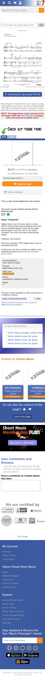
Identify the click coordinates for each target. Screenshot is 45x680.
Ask (41, 25)
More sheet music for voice (23, 336)
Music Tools (8, 604)
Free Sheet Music (11, 619)
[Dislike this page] (30, 409)
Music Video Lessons (13, 611)
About (5, 572)
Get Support (8, 559)
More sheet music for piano (23, 343)
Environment (8, 587)
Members (32, 169)
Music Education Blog (13, 615)
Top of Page (22, 537)
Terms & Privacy (10, 583)
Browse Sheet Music (12, 600)
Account (6, 551)
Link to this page (22, 416)
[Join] (40, 640)
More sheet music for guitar (23, 339)
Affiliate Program (10, 576)
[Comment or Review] (20, 485)
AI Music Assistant (31, 252)
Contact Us (8, 579)
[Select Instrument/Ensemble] (18, 299)
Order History (9, 555)
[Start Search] (41, 10)
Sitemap (6, 622)
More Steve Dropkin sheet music (26, 332)
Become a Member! (22, 442)
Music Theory (9, 607)
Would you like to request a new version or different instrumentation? (19, 304)
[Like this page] (24, 409)
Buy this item (28, 116)
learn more (6, 254)
